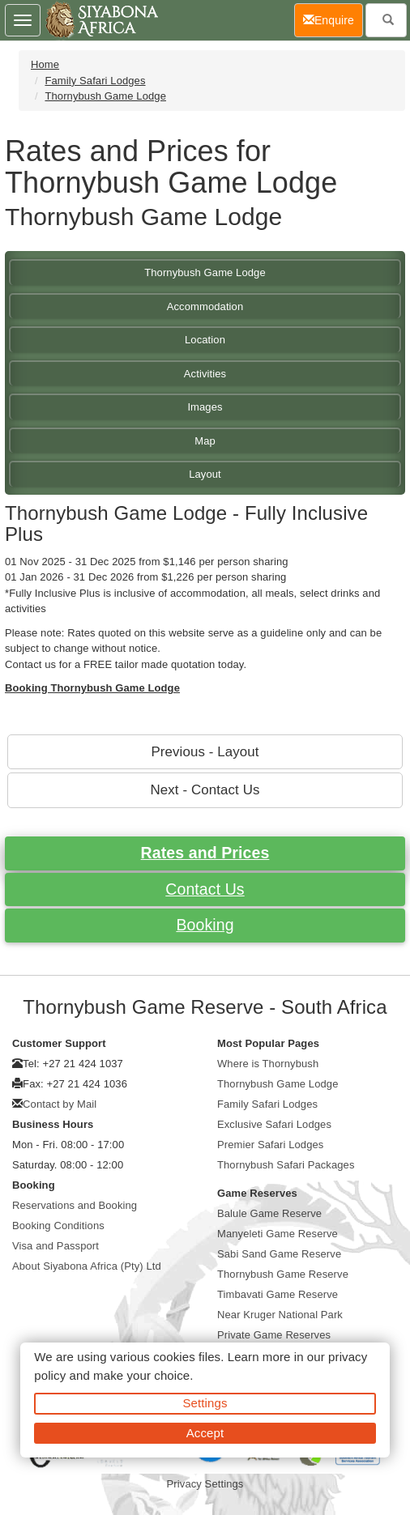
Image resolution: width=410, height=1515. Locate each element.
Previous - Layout (204, 752)
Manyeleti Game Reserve (277, 1234)
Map (205, 441)
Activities (205, 374)
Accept (205, 1433)
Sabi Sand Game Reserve (279, 1254)
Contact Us (204, 889)
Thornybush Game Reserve (282, 1274)
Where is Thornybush (267, 1064)
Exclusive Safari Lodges (274, 1124)
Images (204, 407)
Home (45, 64)
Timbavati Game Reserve (277, 1294)
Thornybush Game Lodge (105, 96)
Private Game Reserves (274, 1335)
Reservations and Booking (74, 1205)
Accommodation (205, 306)
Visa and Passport (55, 1246)
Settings (205, 1403)
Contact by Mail (59, 1104)
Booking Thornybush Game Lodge (92, 688)
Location (205, 340)
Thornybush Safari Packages (286, 1165)
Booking (204, 925)
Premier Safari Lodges (270, 1144)
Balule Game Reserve (269, 1213)
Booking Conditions (58, 1225)
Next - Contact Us (205, 790)
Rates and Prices (205, 853)
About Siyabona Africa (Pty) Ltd (86, 1266)
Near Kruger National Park (280, 1315)
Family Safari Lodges (95, 80)
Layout (205, 474)
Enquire (333, 19)
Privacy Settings (205, 1484)
